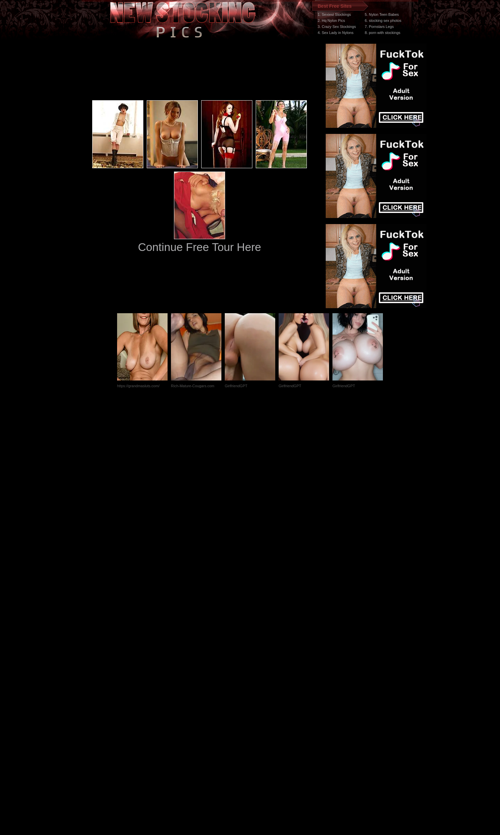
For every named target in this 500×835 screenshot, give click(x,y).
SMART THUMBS (262, 708)
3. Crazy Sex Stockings (337, 27)
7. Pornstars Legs (379, 27)
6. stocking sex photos (383, 21)
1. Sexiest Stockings (334, 14)
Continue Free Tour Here (199, 247)
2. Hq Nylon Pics (331, 21)
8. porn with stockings (382, 33)
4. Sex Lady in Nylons (335, 33)
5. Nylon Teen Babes (382, 14)
